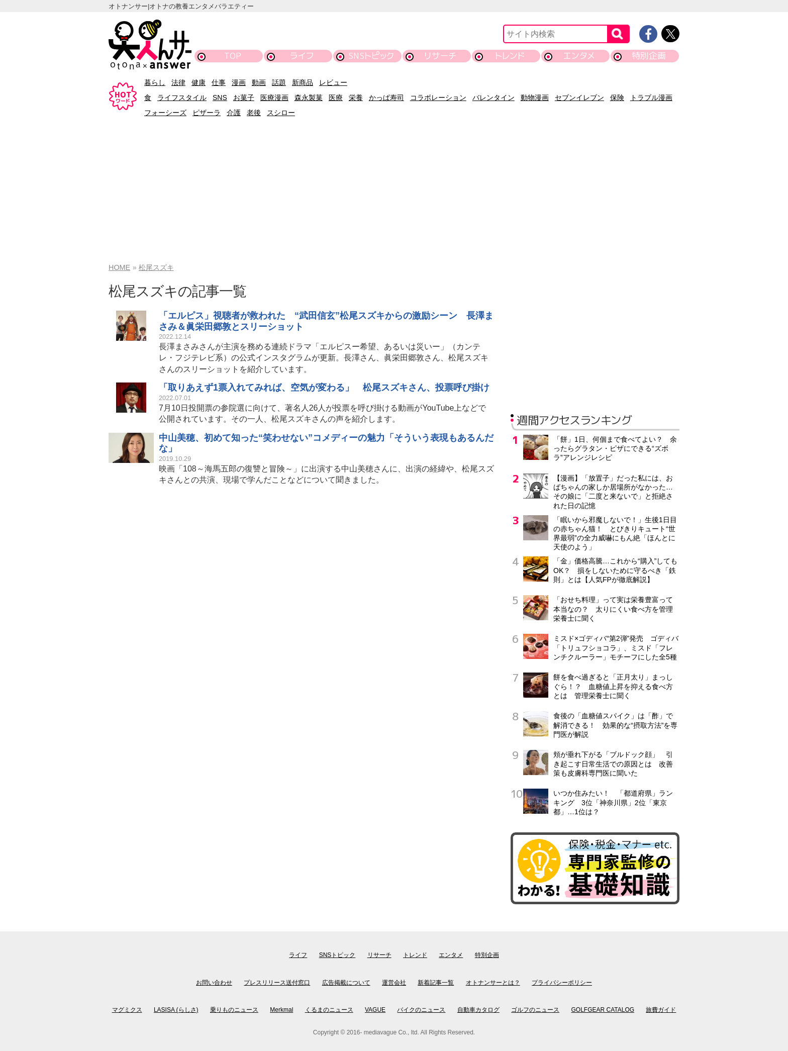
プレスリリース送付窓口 (277, 982)
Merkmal (281, 1009)
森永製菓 (308, 97)
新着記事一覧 (436, 982)
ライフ (302, 55)
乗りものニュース (234, 1009)
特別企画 (649, 55)
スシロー (281, 113)
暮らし (154, 82)
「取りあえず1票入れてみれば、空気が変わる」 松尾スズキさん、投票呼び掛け (324, 388)
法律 (178, 82)
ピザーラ (206, 113)
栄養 (356, 97)
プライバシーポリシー (562, 982)
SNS (220, 97)
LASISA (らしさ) (176, 1009)
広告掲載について (346, 982)
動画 (259, 82)
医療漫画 (274, 97)
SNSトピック (371, 55)
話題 (279, 82)
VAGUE (375, 1009)
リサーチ (441, 55)
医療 (336, 97)
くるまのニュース (329, 1009)
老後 (254, 113)
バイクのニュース (421, 1009)
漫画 (239, 82)
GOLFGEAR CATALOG (603, 1009)
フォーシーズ (165, 113)
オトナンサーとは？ (493, 982)
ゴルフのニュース (535, 1009)
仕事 (219, 82)
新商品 (302, 82)
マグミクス (127, 1009)
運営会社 (394, 982)
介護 (234, 113)
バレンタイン (493, 97)
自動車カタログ (478, 1009)
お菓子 (243, 97)
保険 (617, 97)
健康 (198, 82)
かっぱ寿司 (386, 97)
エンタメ (579, 55)
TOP (232, 55)
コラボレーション (438, 97)
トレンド (510, 55)
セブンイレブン (579, 97)
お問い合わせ (214, 982)
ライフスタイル (182, 97)
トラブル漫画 (651, 97)
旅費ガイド (661, 1009)
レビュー (333, 82)
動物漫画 (535, 97)
